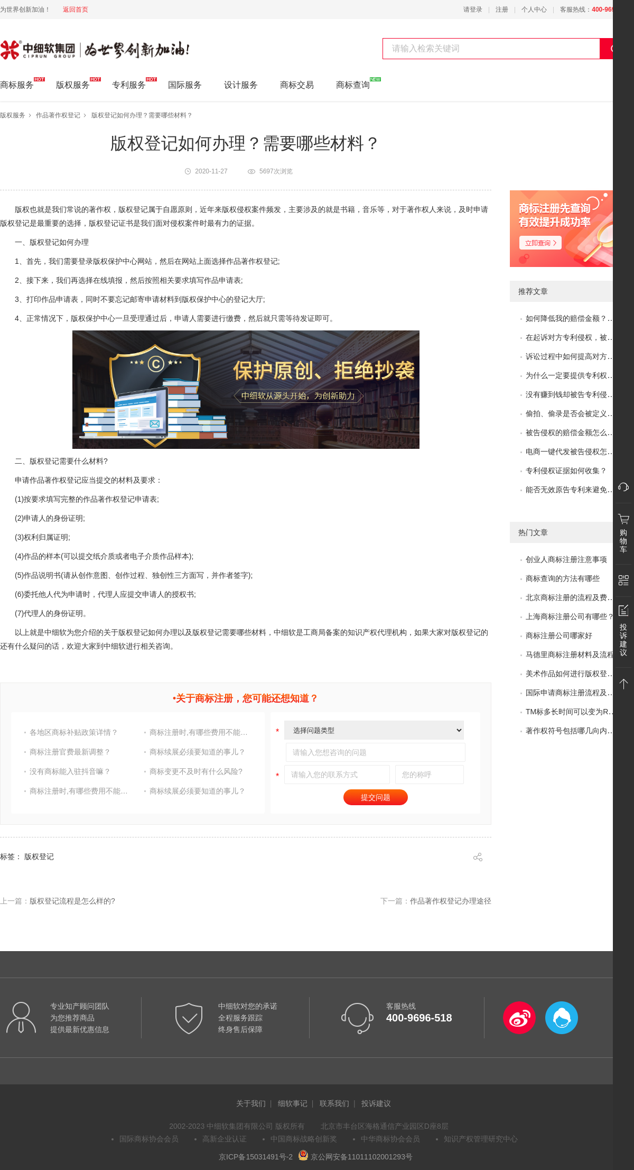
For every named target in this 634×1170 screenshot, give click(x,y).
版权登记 (103, 223)
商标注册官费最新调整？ (70, 752)
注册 (502, 9)
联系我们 (334, 1103)
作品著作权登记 (58, 115)
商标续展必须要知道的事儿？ (198, 752)
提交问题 (375, 797)
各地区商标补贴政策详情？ (74, 732)
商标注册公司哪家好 (559, 635)
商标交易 (297, 84)
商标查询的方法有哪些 (563, 578)
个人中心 (534, 9)
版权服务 (73, 83)
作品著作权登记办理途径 (450, 901)
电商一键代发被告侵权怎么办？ (577, 451)
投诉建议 (376, 1103)
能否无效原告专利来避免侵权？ (577, 489)
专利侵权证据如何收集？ (566, 470)
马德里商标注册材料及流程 (570, 654)
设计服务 (241, 84)
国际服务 (185, 84)
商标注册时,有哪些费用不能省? (200, 732)
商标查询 (353, 83)
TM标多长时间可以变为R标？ (574, 711)
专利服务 (129, 83)
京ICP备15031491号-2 (256, 1157)
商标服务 (17, 83)
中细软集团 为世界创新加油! (53, 44)
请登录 (472, 9)
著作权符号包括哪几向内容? (572, 730)
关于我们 (251, 1103)
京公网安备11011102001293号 (355, 1157)
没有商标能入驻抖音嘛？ (70, 771)
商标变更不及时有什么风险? (196, 771)
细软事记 (292, 1103)
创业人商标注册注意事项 (566, 559)
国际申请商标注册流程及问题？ (577, 692)
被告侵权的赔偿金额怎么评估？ (577, 432)
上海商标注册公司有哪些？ (570, 616)
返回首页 (75, 9)
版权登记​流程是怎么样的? (72, 901)
